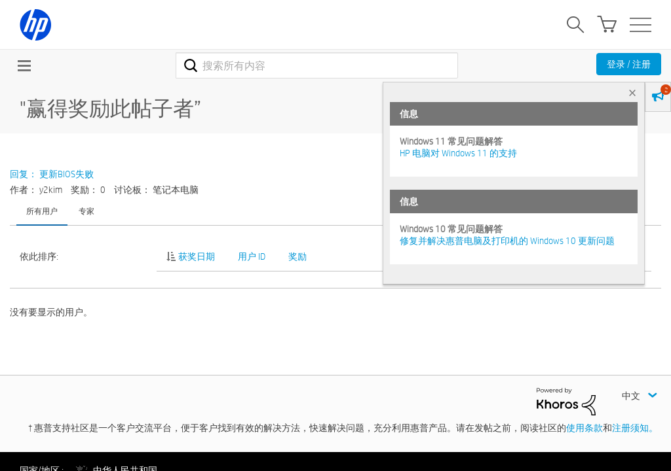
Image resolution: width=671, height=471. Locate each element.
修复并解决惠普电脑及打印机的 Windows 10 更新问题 (507, 241)
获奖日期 (196, 256)
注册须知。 (635, 428)
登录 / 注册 (629, 64)
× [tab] (632, 92)
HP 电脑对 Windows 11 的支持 (458, 153)
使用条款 (584, 428)
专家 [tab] (86, 210)
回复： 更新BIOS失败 (52, 174)
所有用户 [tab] (42, 210)
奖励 (297, 256)
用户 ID (251, 256)
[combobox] (317, 65)
